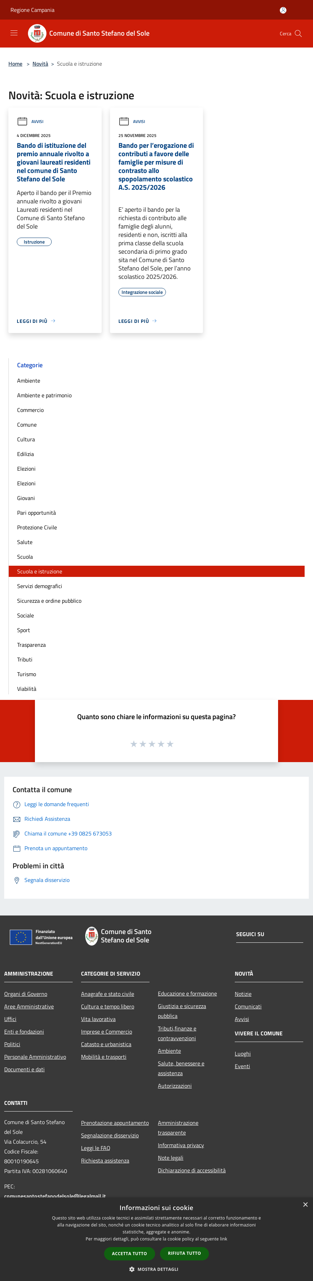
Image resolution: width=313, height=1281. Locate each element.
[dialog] (156, 1239)
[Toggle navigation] (14, 33)
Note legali (170, 1157)
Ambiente (28, 380)
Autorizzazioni (175, 1085)
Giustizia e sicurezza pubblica (182, 1011)
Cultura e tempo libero (107, 1006)
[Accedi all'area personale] (283, 10)
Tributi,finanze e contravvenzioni (177, 1033)
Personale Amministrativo (35, 1056)
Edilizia (25, 454)
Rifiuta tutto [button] (184, 1253)
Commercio (30, 410)
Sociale (25, 615)
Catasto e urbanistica (106, 1044)
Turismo (26, 674)
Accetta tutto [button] (129, 1254)
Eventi (242, 1066)
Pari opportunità (36, 512)
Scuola (25, 556)
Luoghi (243, 1053)
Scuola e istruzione (39, 571)
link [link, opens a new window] (223, 1239)
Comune (27, 424)
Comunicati (248, 1006)
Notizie (243, 994)
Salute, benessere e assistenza (181, 1068)
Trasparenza (31, 644)
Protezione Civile (37, 527)
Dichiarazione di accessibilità (192, 1170)
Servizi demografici (39, 586)
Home (15, 63)
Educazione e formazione (187, 993)
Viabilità (26, 689)
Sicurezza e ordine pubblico (49, 600)
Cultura (26, 439)
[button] (156, 1269)
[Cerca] (298, 33)
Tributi (24, 659)
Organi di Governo (25, 994)
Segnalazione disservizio (110, 1135)
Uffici (10, 1019)
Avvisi (30, 121)
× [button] (305, 1205)
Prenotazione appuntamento (115, 1123)
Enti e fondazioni (24, 1031)
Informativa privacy (181, 1145)
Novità (40, 63)
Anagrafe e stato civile (107, 994)
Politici (12, 1044)
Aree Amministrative (29, 1006)
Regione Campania (32, 10)
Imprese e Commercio (106, 1031)
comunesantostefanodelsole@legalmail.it (55, 1196)
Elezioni (26, 468)
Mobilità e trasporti (103, 1056)
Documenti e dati (24, 1069)
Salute (24, 542)
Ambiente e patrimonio (44, 395)
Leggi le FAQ (95, 1148)
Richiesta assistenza (105, 1160)
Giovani (26, 498)
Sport (23, 630)
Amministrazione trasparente (178, 1128)
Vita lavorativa (98, 1019)
